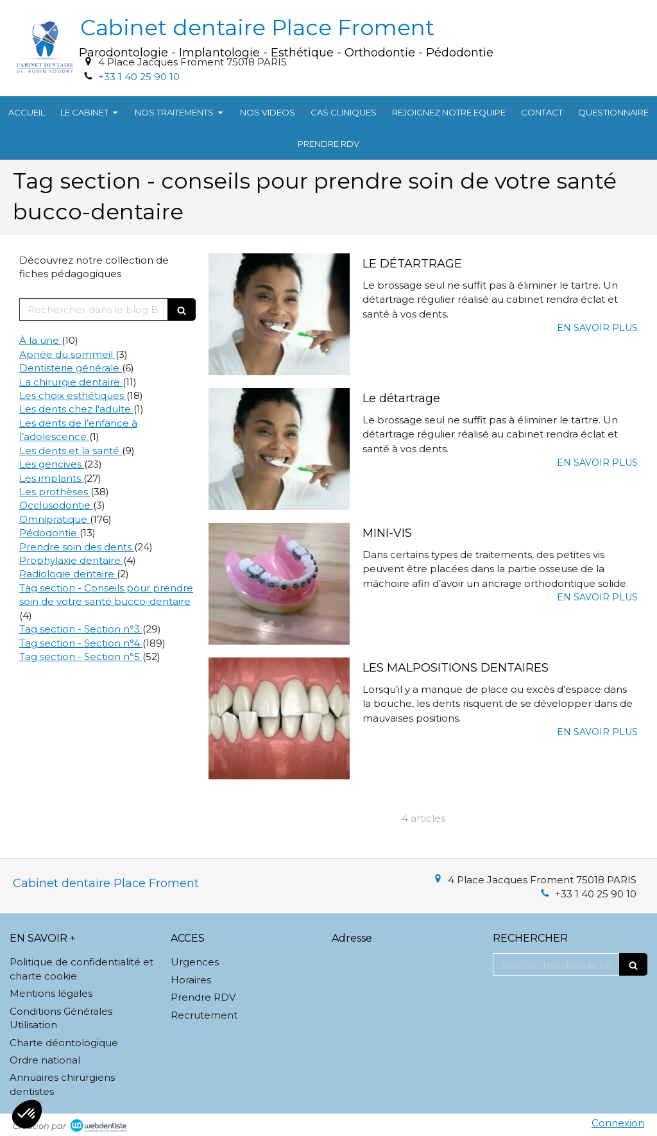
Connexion (618, 1123)
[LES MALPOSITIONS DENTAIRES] (279, 718)
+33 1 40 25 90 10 (139, 77)
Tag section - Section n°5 (80, 656)
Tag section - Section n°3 (80, 629)
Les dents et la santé (70, 451)
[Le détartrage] (279, 449)
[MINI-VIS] (279, 584)
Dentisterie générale (70, 368)
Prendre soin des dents (76, 547)
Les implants (51, 478)
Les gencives (51, 464)
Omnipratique (54, 519)
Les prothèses (54, 492)
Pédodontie (49, 533)
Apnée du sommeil (67, 354)
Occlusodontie (56, 505)
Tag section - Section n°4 (80, 643)
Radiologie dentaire (68, 574)
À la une (40, 340)
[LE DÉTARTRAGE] (279, 314)
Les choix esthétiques (72, 395)
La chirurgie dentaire (71, 382)
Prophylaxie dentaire (71, 560)
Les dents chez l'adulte (76, 409)
